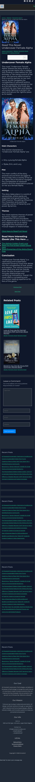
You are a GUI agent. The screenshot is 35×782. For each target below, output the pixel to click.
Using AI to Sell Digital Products (11, 612)
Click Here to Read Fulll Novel (14, 231)
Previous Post (17, 287)
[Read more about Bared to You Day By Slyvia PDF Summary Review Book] (11, 351)
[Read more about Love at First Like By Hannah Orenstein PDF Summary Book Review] (11, 316)
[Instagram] (30, 1)
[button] (34, 6)
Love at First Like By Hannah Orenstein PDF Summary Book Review (16, 331)
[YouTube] (27, 1)
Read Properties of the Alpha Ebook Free (17, 250)
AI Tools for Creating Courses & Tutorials (13, 530)
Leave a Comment (7, 51)
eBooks (16, 51)
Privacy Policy (17, 746)
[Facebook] (24, 1)
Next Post (17, 291)
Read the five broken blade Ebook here (16, 246)
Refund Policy (17, 742)
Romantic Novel (23, 51)
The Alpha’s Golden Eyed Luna (15, 243)
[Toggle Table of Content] (24, 57)
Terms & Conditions (17, 744)
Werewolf (4, 53)
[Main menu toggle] (2, 6)
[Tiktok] (32, 1)
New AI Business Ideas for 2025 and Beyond (15, 533)
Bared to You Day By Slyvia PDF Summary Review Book (16, 366)
